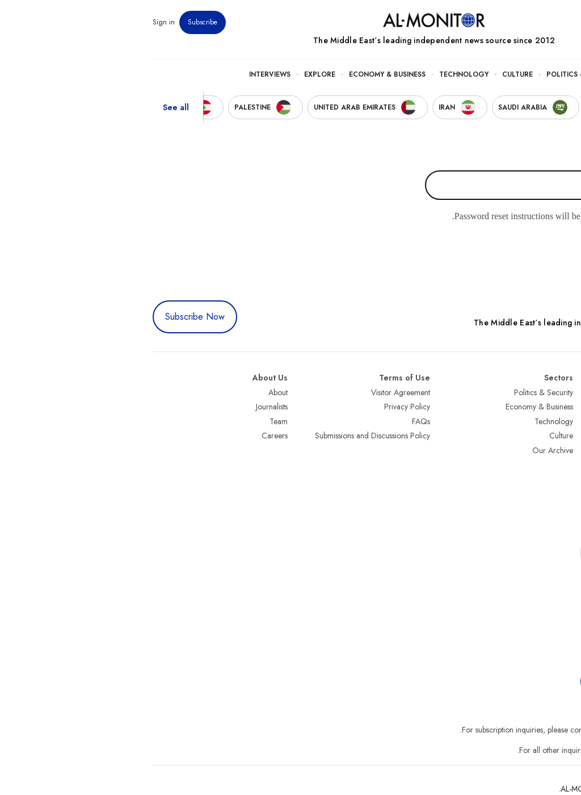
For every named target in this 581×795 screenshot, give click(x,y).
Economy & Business (243, 74)
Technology (320, 74)
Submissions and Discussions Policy (229, 435)
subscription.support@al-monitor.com (512, 729)
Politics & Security (439, 74)
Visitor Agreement (257, 392)
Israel (563, 450)
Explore (176, 74)
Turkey (561, 392)
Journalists (128, 406)
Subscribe (59, 22)
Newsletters (526, 22)
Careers (131, 435)
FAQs (277, 421)
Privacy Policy (264, 406)
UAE (565, 435)
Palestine (558, 465)
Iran (565, 421)
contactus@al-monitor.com (529, 750)
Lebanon (558, 508)
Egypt (563, 479)
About (134, 392)
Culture (374, 74)
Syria (563, 523)
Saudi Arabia (550, 406)
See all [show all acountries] (32, 107)
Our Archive (409, 450)
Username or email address (513, 157)
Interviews (126, 74)
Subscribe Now (51, 316)
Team (135, 421)
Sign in (20, 22)
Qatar (562, 494)
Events (489, 22)
